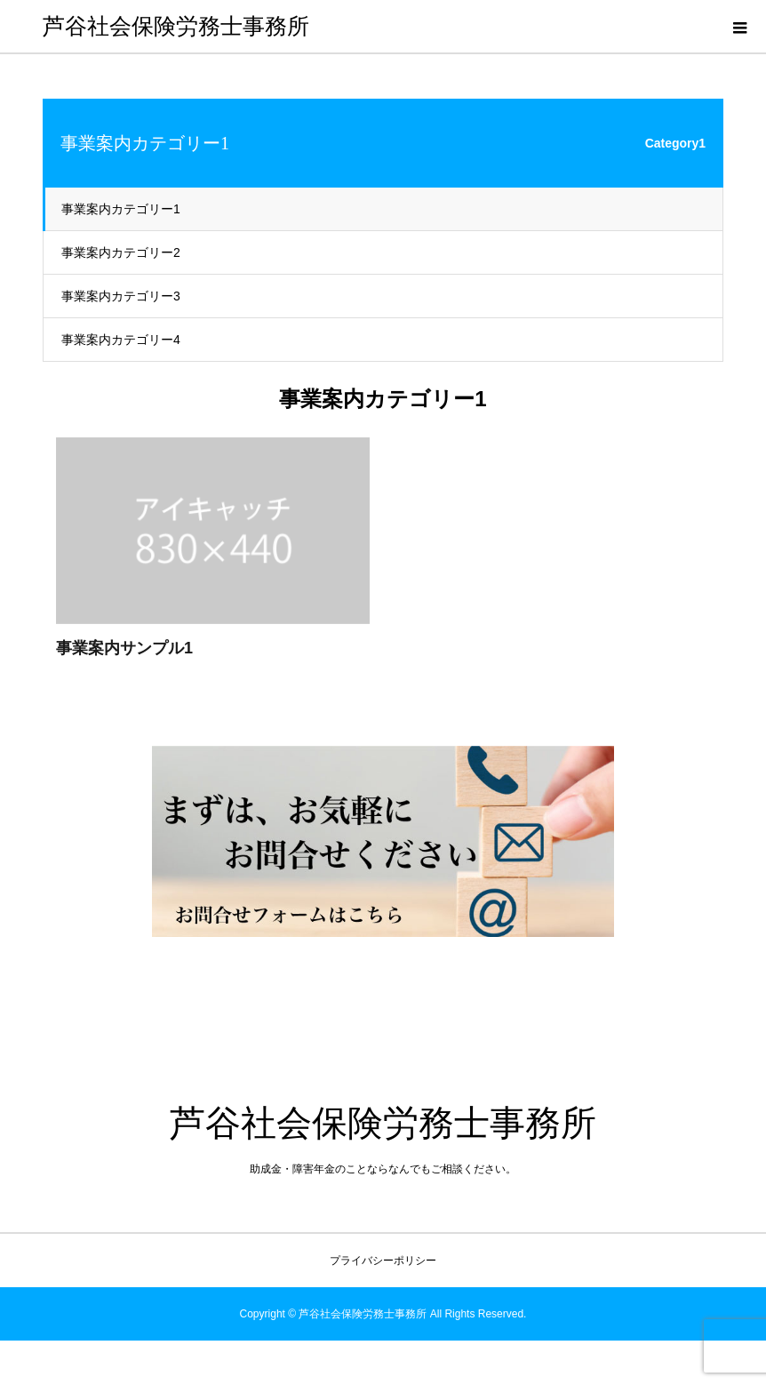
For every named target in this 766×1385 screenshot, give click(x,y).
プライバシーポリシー (383, 1260)
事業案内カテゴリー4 (120, 339)
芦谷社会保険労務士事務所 (176, 26)
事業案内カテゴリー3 (120, 296)
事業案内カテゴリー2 (120, 252)
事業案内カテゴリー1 (120, 209)
